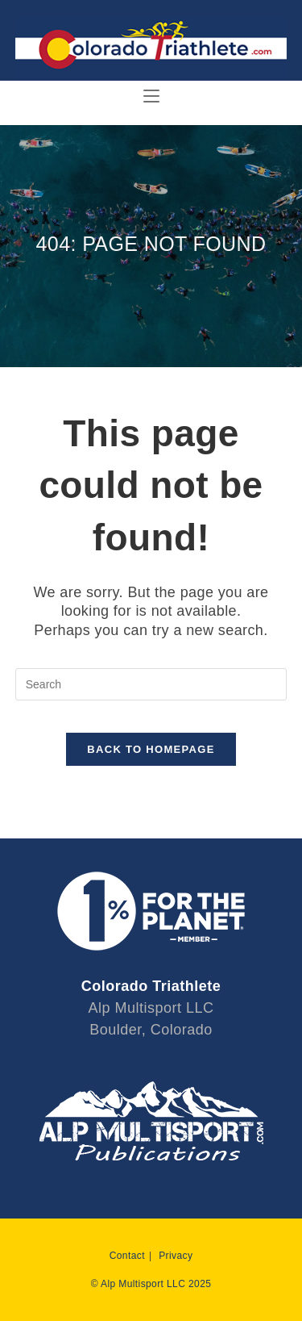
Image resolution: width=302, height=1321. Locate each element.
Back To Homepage (150, 749)
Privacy (175, 1255)
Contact (127, 1255)
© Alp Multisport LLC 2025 (151, 1284)
